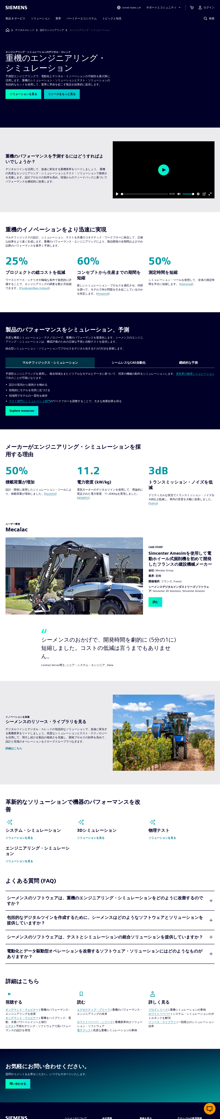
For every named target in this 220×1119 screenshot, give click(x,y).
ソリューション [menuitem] (40, 18)
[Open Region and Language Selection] (128, 7)
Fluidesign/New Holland (34, 288)
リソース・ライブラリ (162, 1022)
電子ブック (84, 1030)
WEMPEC (83, 497)
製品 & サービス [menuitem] (15, 18)
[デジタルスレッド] (24, 30)
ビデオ (10, 1026)
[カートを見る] (191, 7)
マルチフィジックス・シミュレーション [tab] (50, 362)
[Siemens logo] (16, 7)
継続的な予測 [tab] (188, 362)
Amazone (102, 293)
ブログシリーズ (158, 1009)
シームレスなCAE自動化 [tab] (129, 362)
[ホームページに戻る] (8, 30)
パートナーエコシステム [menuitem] (82, 18)
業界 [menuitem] (58, 18)
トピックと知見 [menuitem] (112, 18)
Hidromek (186, 284)
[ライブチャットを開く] (210, 1109)
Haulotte (50, 493)
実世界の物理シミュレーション (195, 373)
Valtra (153, 503)
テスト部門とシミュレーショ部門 (29, 401)
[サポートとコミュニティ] (164, 7)
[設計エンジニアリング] (52, 30)
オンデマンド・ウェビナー (22, 1009)
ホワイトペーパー (159, 1013)
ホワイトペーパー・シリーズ (95, 1022)
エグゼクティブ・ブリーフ (93, 1009)
